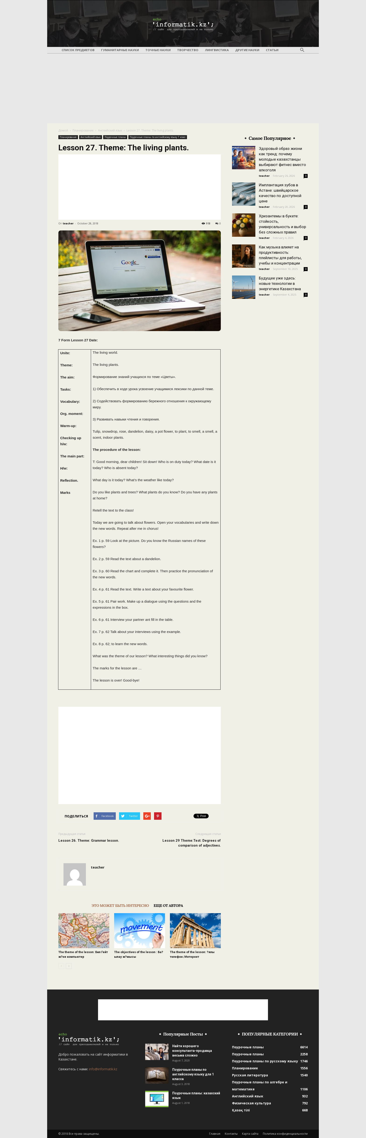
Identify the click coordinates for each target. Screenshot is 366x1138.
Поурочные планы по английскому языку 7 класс (158, 137)
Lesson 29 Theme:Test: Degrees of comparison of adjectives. (191, 843)
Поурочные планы (115, 137)
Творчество (187, 50)
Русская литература (250, 1075)
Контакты (231, 1134)
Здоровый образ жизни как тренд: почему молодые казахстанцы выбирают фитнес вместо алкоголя (282, 159)
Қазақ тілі (241, 1110)
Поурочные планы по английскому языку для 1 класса (193, 1074)
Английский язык (110, 130)
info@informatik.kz (103, 1069)
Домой (63, 130)
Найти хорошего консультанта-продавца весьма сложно (192, 1050)
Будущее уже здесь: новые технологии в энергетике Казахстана (280, 283)
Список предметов (78, 50)
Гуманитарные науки (120, 50)
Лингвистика (217, 50)
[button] (302, 50)
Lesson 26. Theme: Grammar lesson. (88, 840)
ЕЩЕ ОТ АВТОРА (168, 905)
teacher (68, 223)
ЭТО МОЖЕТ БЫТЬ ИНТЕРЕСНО (120, 905)
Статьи (272, 50)
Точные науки (158, 50)
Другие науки (247, 50)
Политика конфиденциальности (285, 1134)
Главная (214, 1134)
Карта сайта (250, 1134)
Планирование (83, 130)
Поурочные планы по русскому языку (265, 1061)
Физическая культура (251, 1103)
